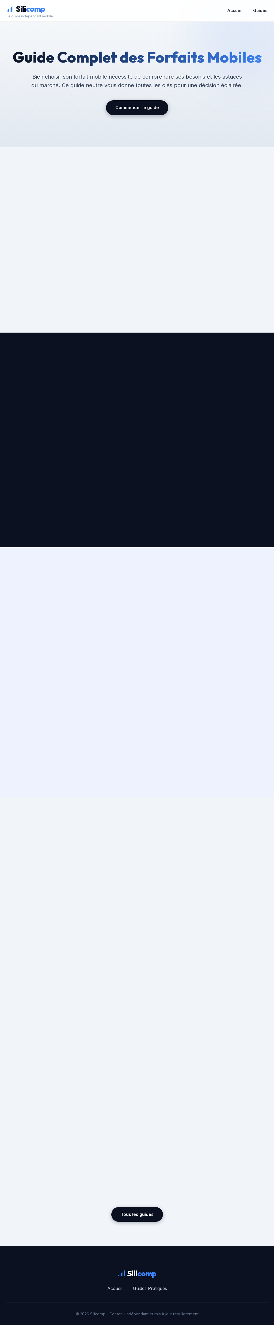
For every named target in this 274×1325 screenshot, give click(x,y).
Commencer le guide (137, 107)
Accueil (234, 10)
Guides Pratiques (150, 1288)
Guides (260, 10)
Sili (25, 9)
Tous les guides (137, 1214)
